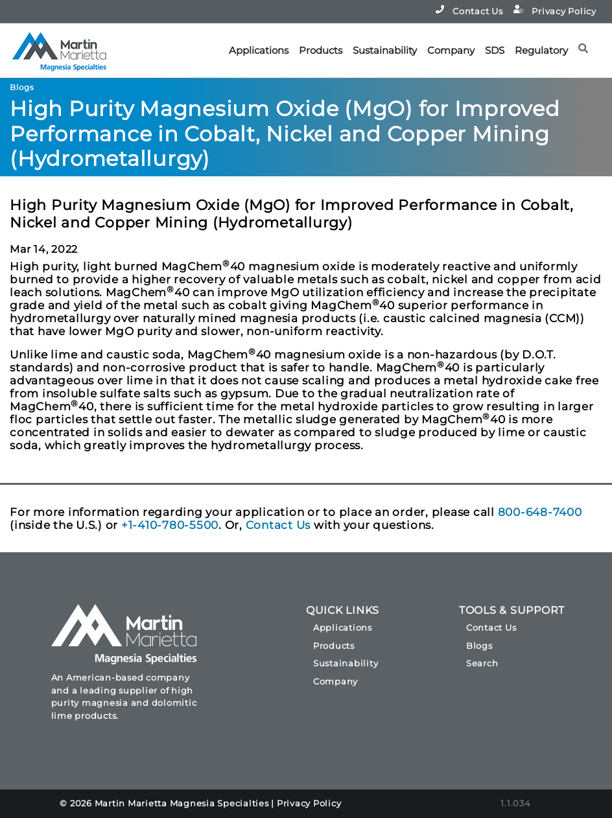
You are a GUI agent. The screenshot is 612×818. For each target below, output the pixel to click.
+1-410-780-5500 (169, 525)
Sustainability (385, 50)
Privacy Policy (554, 10)
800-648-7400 (540, 512)
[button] (587, 43)
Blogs (479, 645)
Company (451, 50)
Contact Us (469, 10)
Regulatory (541, 50)
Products (320, 50)
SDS (494, 50)
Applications (258, 50)
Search (482, 663)
